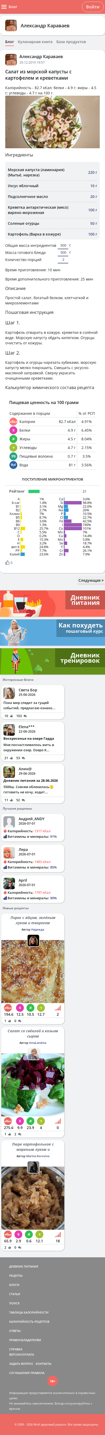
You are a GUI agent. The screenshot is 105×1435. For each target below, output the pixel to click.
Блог (9, 41)
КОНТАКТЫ (43, 1364)
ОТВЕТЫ (15, 1331)
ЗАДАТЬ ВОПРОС (21, 1364)
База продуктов (71, 41)
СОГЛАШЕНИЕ (19, 1373)
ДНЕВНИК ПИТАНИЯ (23, 1266)
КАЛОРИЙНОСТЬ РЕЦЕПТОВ (29, 1322)
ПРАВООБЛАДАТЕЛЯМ (25, 1340)
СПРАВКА (15, 1349)
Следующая (91, 580)
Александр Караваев (45, 25)
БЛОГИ (14, 1285)
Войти (92, 7)
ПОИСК (14, 1303)
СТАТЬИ (14, 1294)
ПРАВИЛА (37, 1373)
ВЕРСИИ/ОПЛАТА (21, 1354)
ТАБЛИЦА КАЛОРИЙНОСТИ (29, 1312)
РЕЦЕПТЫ (16, 1276)
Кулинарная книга (35, 41)
